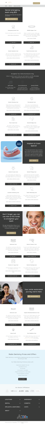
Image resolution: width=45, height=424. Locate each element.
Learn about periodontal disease (31, 110)
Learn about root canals (13, 129)
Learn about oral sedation (32, 340)
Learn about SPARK (31, 38)
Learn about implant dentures (32, 320)
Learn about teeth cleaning (31, 271)
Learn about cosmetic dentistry (13, 201)
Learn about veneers (31, 252)
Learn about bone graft (13, 339)
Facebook (23, 417)
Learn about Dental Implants (13, 57)
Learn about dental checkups (13, 110)
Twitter (26, 417)
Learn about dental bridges (31, 130)
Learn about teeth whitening (31, 199)
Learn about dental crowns (13, 178)
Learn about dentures (13, 252)
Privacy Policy (15, 422)
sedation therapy (28, 338)
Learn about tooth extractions (32, 60)
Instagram (25, 417)
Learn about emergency (13, 35)
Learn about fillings (31, 179)
